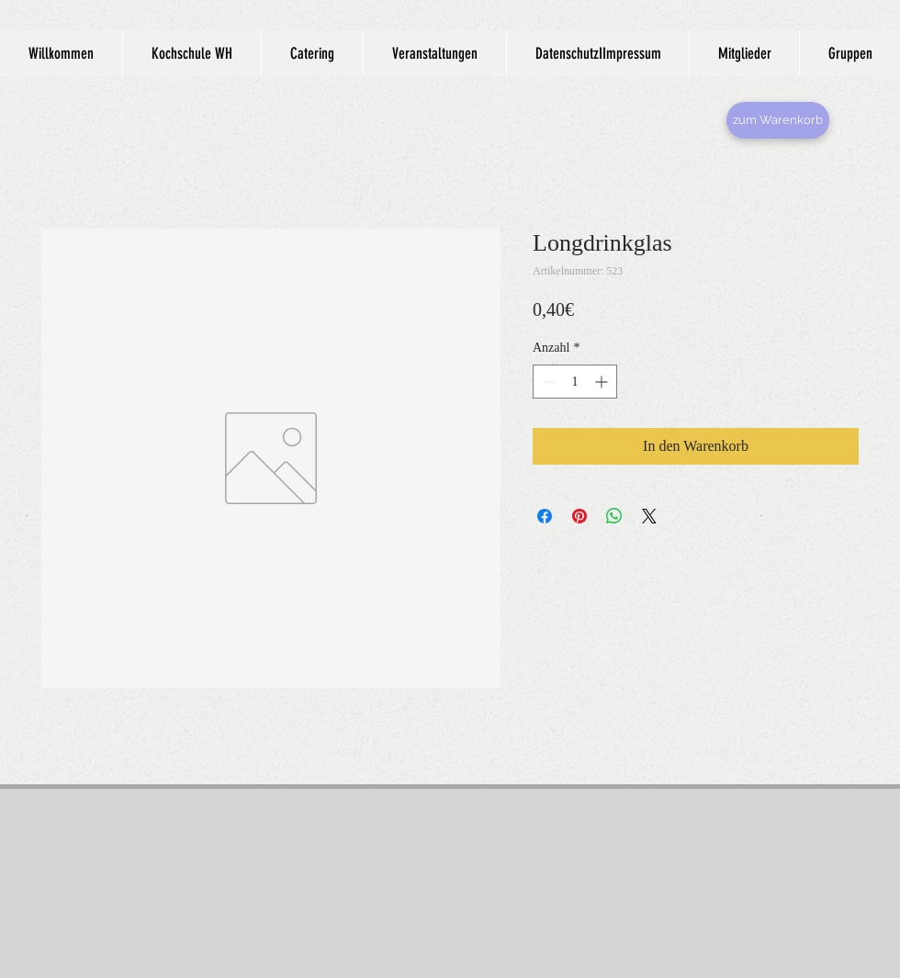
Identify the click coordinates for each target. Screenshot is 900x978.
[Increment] (602, 381)
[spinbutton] (574, 381)
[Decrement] (546, 381)
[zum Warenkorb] (777, 120)
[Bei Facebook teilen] (545, 516)
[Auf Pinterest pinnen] (579, 516)
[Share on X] (649, 516)
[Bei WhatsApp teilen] (614, 516)
